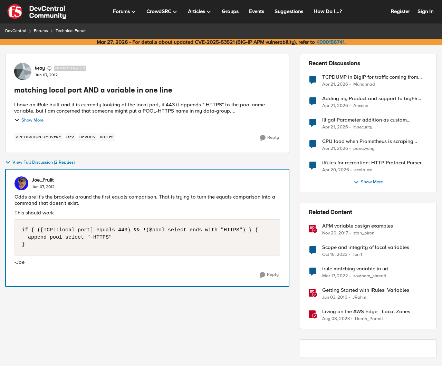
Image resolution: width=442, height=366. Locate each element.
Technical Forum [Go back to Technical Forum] (71, 30)
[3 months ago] (335, 84)
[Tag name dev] (70, 137)
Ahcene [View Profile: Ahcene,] (360, 105)
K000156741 (330, 42)
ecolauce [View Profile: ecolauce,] (363, 170)
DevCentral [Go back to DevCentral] (15, 30)
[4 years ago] (335, 276)
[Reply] (269, 137)
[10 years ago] (334, 297)
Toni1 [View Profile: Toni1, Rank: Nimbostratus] (357, 254)
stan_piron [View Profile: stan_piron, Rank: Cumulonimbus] (363, 233)
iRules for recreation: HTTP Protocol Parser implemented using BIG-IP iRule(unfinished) (372, 163)
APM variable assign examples (357, 226)
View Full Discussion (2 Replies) (40, 162)
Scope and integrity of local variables (365, 247)
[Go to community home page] (36, 11)
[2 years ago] (334, 255)
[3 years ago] (336, 319)
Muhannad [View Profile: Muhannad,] (364, 84)
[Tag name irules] (106, 137)
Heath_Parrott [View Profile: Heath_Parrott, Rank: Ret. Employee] (369, 318)
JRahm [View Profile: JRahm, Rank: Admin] (359, 297)
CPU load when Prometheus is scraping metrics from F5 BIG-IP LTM (367, 141)
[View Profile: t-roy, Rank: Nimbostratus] (22, 71)
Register (400, 11)
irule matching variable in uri (355, 269)
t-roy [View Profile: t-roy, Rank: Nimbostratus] (40, 68)
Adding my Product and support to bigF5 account (369, 99)
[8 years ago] (335, 233)
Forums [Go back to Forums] (41, 30)
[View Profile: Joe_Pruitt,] (21, 183)
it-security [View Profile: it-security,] (362, 127)
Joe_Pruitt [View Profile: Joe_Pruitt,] (43, 180)
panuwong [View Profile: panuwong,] (364, 148)
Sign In (425, 11)
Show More (29, 120)
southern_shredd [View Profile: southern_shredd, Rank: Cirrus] (369, 276)
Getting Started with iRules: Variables (365, 290)
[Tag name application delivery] (38, 137)
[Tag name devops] (87, 137)
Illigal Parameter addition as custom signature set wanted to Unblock (364, 120)
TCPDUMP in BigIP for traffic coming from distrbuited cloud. (370, 77)
